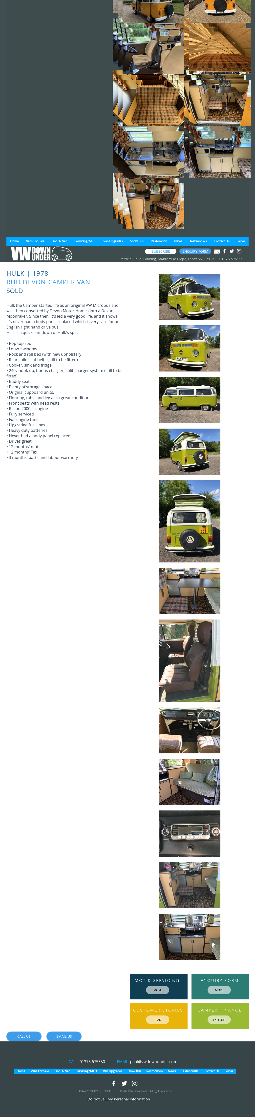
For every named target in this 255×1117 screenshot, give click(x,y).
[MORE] (157, 990)
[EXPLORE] (219, 1019)
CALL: (74, 1061)
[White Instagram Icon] (239, 251)
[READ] (157, 1019)
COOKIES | (112, 1091)
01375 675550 (92, 1061)
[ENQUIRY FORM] (195, 251)
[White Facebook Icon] (224, 251)
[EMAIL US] (64, 1036)
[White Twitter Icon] (232, 251)
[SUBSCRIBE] (161, 251)
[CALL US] (24, 1036)
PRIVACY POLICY (89, 1091)
